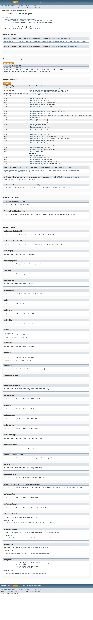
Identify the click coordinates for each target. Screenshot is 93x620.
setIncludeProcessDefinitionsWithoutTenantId (44, 118)
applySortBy (33, 92)
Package (9, 2)
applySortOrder (25, 176)
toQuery (27, 177)
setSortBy (43, 176)
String (30, 72)
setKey (31, 121)
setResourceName (34, 145)
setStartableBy (34, 149)
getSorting (35, 176)
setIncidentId (33, 109)
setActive (32, 100)
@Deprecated (8, 343)
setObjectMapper (9, 185)
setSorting (52, 176)
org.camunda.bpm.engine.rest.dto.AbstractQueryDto (23, 20)
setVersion (32, 162)
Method (20, 7)
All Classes (37, 5)
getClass (26, 194)
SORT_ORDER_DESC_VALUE (38, 42)
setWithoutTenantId (35, 169)
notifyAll (46, 194)
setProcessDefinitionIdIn (37, 143)
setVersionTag (33, 164)
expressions (8, 42)
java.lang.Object (6, 17)
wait (60, 194)
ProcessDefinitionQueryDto (13, 68)
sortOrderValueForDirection (13, 177)
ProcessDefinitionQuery (45, 20)
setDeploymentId (34, 107)
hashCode (33, 194)
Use (20, 2)
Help (39, 2)
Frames (21, 5)
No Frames (27, 5)
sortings (56, 42)
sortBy (49, 42)
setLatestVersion (35, 133)
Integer (36, 156)
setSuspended (33, 152)
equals (11, 194)
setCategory (33, 102)
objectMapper (8, 50)
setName (31, 136)
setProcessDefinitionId (37, 140)
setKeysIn (32, 125)
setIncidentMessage (35, 112)
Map (30, 93)
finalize (18, 194)
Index (35, 2)
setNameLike (33, 138)
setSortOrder (61, 176)
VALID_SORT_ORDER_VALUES (76, 42)
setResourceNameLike (36, 147)
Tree (23, 2)
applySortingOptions (11, 176)
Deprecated (29, 2)
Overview (3, 2)
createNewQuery (34, 96)
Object (39, 93)
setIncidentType (34, 116)
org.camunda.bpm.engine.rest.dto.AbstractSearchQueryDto (21, 19)
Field (12, 7)
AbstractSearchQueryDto (66, 47)
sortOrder (63, 42)
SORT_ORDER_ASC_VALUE (21, 42)
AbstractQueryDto (15, 29)
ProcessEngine (56, 93)
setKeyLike (32, 123)
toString (54, 194)
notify (39, 194)
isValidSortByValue (35, 98)
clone (6, 194)
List (37, 125)
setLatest (32, 127)
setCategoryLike (34, 105)
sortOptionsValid (73, 176)
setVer (31, 156)
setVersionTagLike (35, 167)
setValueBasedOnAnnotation (26, 185)
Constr (15, 7)
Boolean (38, 100)
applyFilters (33, 89)
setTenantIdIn (33, 154)
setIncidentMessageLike (37, 114)
